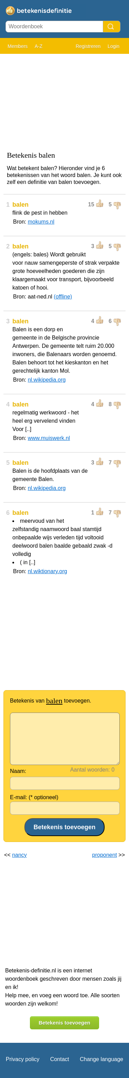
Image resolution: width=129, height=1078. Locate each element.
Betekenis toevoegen (64, 1023)
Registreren (88, 46)
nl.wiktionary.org (47, 571)
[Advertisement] (64, 101)
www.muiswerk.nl (49, 438)
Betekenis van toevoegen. (50, 701)
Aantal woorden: (90, 770)
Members (18, 46)
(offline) (63, 297)
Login (113, 46)
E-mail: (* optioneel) (34, 797)
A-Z (39, 46)
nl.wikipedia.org (47, 380)
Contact (59, 1059)
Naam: (18, 771)
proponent (104, 855)
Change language (101, 1059)
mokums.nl (41, 222)
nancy (19, 855)
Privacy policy (23, 1059)
